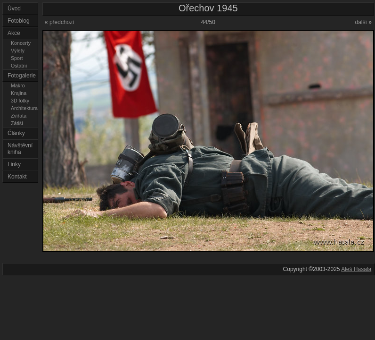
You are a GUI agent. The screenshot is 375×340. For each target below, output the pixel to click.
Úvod (14, 8)
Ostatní (19, 65)
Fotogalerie (22, 75)
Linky (14, 164)
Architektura (24, 108)
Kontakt (17, 176)
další (363, 22)
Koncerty (21, 43)
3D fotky (20, 100)
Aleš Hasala (356, 269)
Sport (17, 58)
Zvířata (18, 116)
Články (16, 133)
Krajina (18, 93)
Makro (18, 85)
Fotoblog (19, 20)
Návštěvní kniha (20, 148)
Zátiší (17, 123)
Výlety (17, 50)
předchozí (59, 22)
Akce (14, 33)
